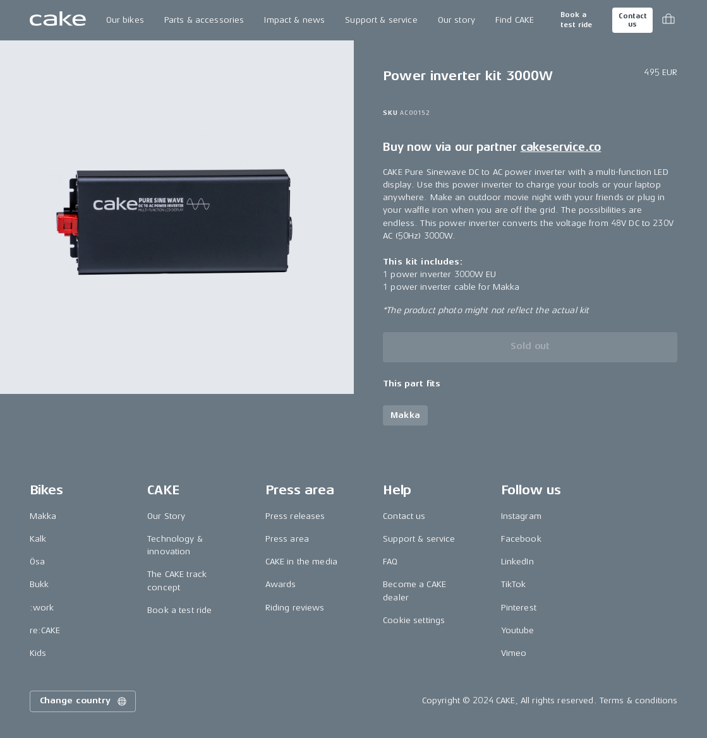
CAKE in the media (301, 561)
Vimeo (514, 653)
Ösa (37, 561)
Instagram (521, 516)
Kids (38, 653)
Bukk (39, 584)
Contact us (632, 20)
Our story (456, 20)
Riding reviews (295, 607)
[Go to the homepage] (58, 20)
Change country (84, 701)
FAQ (390, 561)
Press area (287, 539)
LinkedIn (517, 561)
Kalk (38, 539)
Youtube (518, 630)
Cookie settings (414, 620)
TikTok (513, 584)
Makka (43, 516)
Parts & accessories (204, 20)
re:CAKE (45, 630)
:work (42, 607)
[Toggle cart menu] (668, 20)
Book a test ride (576, 20)
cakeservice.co (561, 147)
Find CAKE (514, 20)
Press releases (295, 516)
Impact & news (294, 20)
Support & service (381, 20)
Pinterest (518, 607)
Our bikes (125, 20)
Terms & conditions (639, 700)
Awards (280, 584)
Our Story (166, 516)
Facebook (521, 539)
